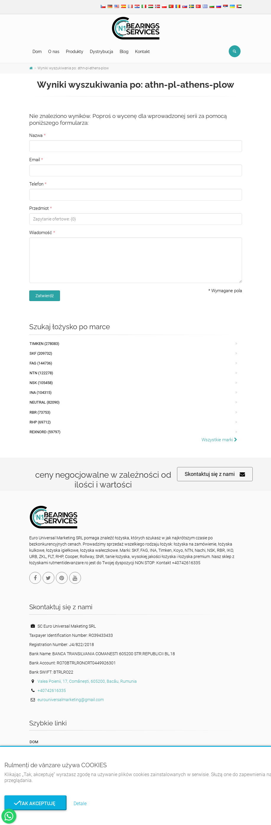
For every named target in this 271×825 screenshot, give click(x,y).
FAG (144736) (41, 363)
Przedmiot (39, 208)
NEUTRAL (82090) (45, 402)
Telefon (36, 184)
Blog (124, 51)
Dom (37, 51)
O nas (53, 51)
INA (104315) (41, 392)
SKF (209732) (41, 353)
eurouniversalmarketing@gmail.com (71, 699)
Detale (80, 803)
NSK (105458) (41, 382)
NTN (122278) (41, 373)
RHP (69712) (40, 422)
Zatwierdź (44, 295)
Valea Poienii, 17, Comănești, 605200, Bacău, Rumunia (87, 681)
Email (34, 159)
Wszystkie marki (219, 439)
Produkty (74, 51)
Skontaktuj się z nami (215, 474)
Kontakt (142, 51)
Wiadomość (40, 232)
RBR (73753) (40, 412)
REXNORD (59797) (45, 432)
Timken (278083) (44, 343)
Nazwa (36, 135)
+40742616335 (52, 690)
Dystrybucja (101, 51)
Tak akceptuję (35, 803)
